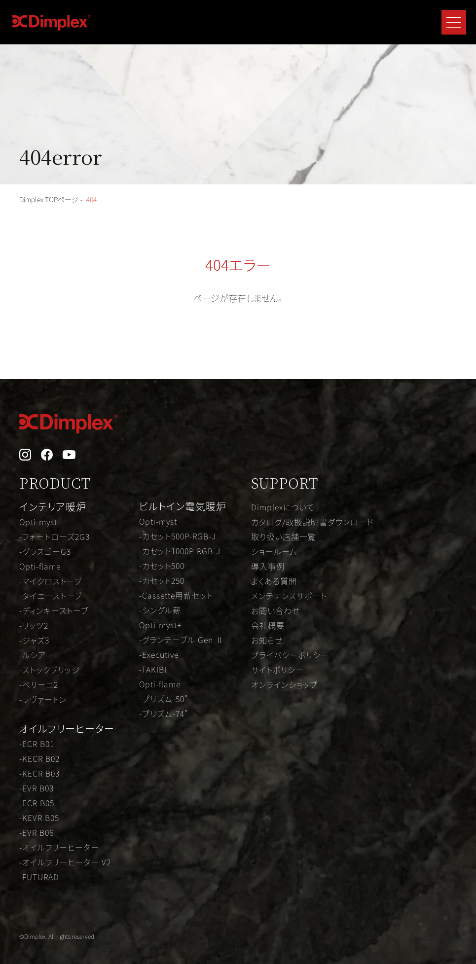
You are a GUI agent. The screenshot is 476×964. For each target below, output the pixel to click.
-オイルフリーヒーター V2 (65, 862)
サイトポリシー (277, 670)
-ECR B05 (36, 803)
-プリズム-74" (163, 713)
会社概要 (268, 625)
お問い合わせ (275, 610)
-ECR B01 (36, 744)
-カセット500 (161, 565)
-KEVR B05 (39, 817)
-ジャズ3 (34, 640)
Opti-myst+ (160, 625)
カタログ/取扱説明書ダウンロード (312, 522)
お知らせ (267, 640)
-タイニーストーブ (50, 596)
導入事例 (268, 566)
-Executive (159, 654)
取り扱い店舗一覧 (283, 536)
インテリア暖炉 (52, 507)
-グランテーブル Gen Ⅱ (181, 639)
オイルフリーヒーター (66, 728)
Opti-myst (38, 522)
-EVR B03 (36, 788)
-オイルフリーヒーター (59, 847)
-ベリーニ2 (38, 684)
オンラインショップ (284, 684)
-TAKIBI (153, 669)
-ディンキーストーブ (53, 610)
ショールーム (274, 551)
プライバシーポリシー (290, 655)
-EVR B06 (36, 832)
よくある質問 (274, 581)
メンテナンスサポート (289, 596)
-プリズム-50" (163, 699)
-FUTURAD (39, 877)
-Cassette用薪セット (176, 595)
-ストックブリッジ (49, 670)
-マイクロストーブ (50, 581)
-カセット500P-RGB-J (177, 536)
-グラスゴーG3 (45, 551)
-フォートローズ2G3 (54, 536)
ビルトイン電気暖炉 (182, 506)
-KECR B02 (39, 758)
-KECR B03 (39, 773)
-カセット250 (161, 580)
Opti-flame (40, 566)
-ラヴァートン (43, 699)
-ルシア (32, 655)
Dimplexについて (283, 507)
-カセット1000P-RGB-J (179, 551)
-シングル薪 (160, 610)
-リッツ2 (33, 625)
